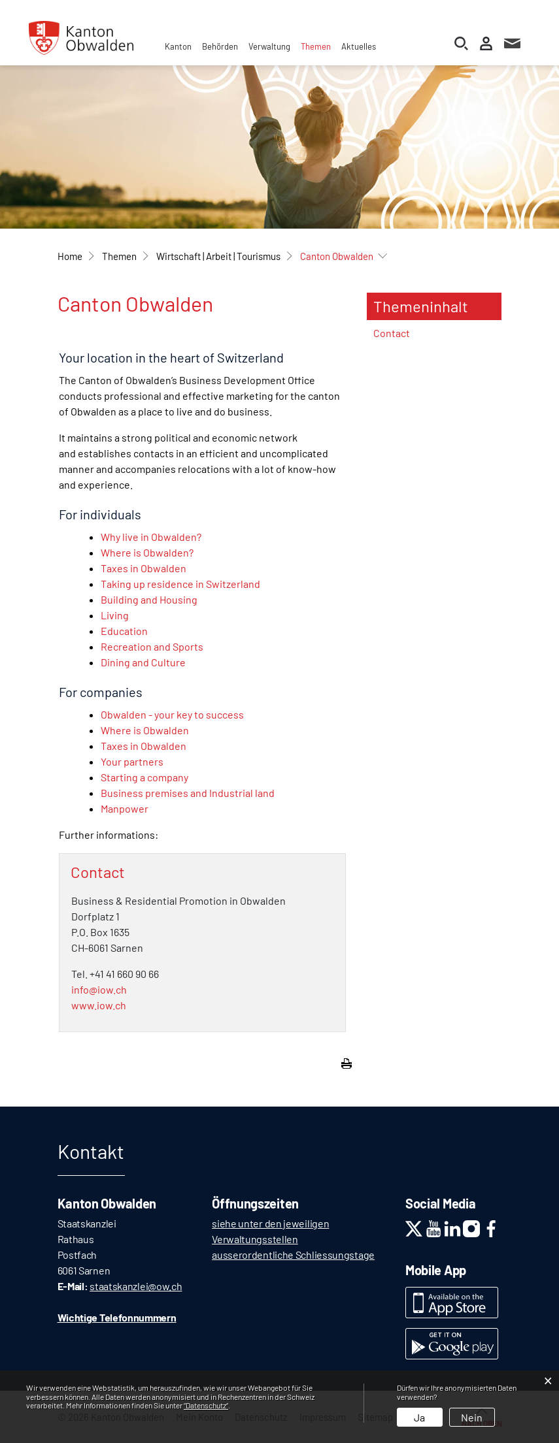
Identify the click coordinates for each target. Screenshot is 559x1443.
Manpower (124, 808)
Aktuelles (358, 46)
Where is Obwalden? (147, 552)
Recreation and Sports (152, 646)
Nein (472, 1417)
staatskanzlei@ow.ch (136, 1286)
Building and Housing (149, 599)
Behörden (220, 46)
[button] (119, 256)
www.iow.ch (98, 1005)
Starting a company (144, 777)
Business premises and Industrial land (188, 792)
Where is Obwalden (145, 730)
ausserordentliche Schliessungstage (293, 1254)
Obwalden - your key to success (172, 714)
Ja (419, 1417)
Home (70, 256)
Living (115, 615)
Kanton (178, 46)
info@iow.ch (99, 989)
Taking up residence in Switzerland (180, 583)
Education (124, 630)
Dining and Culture (143, 662)
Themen (316, 46)
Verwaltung (269, 46)
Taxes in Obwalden (143, 568)
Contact (391, 333)
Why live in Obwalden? (151, 536)
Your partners (132, 761)
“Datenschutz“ (206, 1405)
